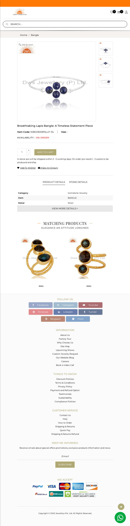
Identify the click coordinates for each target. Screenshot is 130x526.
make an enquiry (48, 168)
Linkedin (65, 311)
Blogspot (53, 318)
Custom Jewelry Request (65, 354)
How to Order (65, 422)
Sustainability (65, 397)
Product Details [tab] (54, 182)
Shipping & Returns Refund (65, 434)
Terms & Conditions (65, 382)
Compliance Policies (65, 401)
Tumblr (90, 311)
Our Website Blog (65, 357)
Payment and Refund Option (65, 390)
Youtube (90, 305)
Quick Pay (65, 430)
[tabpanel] (41, 263)
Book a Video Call (65, 365)
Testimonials (65, 394)
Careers (65, 361)
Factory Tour (65, 339)
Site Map (65, 346)
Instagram (65, 305)
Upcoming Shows (65, 350)
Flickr (78, 318)
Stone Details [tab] (78, 182)
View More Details (65, 208)
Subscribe (65, 464)
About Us (65, 335)
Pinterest (40, 311)
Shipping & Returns (65, 426)
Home (23, 35)
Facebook (41, 305)
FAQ (65, 419)
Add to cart (45, 152)
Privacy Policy (65, 386)
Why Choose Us (65, 342)
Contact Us (65, 415)
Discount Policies (65, 379)
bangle (35, 35)
